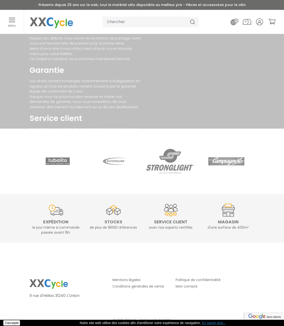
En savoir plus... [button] (214, 323)
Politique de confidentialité (198, 279)
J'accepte (12, 323)
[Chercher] (192, 22)
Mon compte (187, 286)
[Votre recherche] (144, 22)
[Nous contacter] (247, 22)
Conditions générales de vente (138, 286)
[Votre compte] (259, 22)
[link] (272, 21)
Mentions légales (126, 279)
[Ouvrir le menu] (12, 22)
